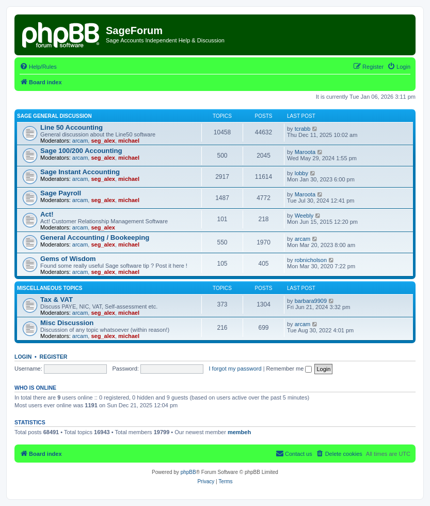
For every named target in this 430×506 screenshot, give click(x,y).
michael (128, 140)
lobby (301, 173)
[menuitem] (38, 66)
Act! (47, 214)
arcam (80, 140)
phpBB (188, 472)
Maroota (305, 152)
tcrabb (303, 129)
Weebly (304, 215)
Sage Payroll (60, 193)
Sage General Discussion (54, 116)
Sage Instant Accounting (80, 172)
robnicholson (311, 260)
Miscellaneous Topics (50, 288)
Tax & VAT (56, 299)
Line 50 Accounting (71, 127)
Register (54, 357)
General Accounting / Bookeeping (94, 237)
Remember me (289, 368)
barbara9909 (311, 301)
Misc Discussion (66, 323)
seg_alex (103, 140)
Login (22, 357)
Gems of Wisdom (68, 259)
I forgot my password (235, 368)
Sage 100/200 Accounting (81, 151)
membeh (239, 432)
